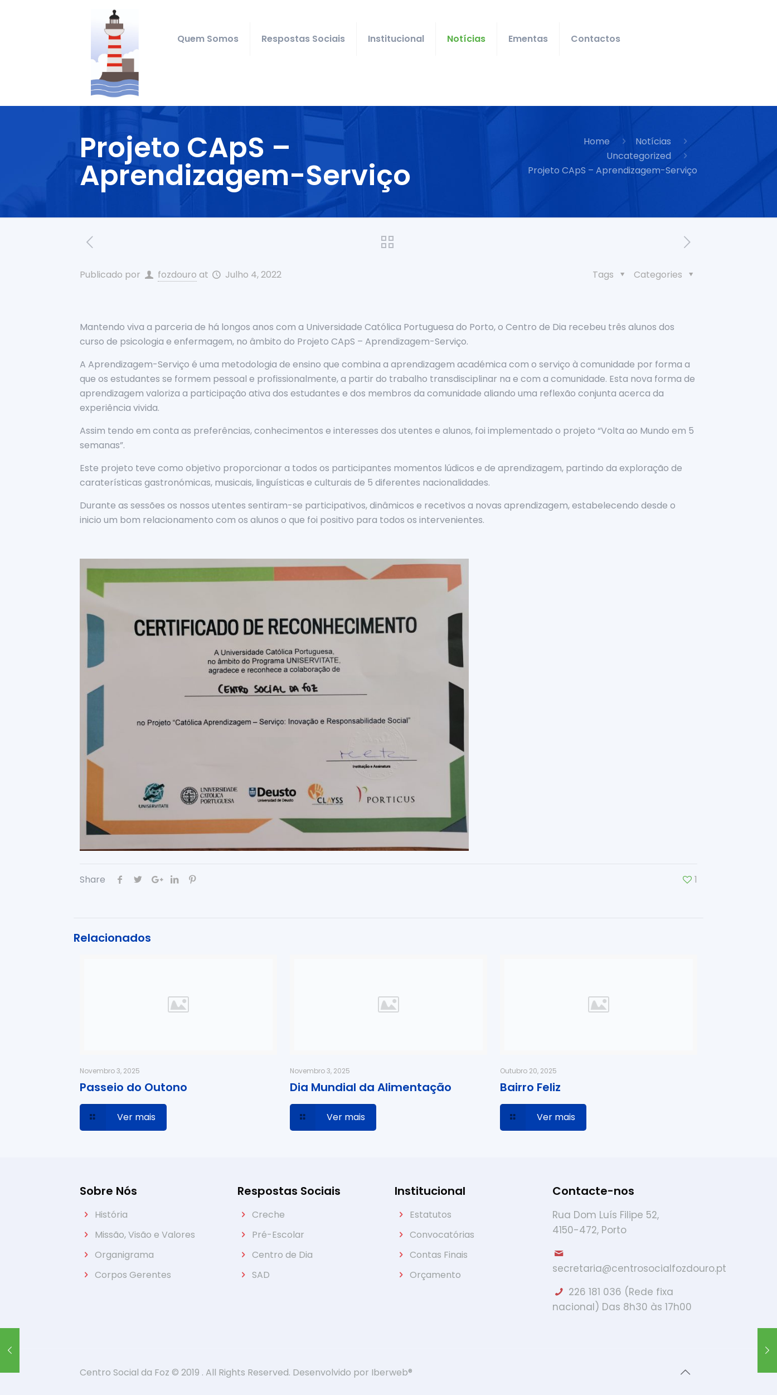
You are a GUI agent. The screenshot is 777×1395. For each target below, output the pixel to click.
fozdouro (177, 274)
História (111, 1214)
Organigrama (124, 1254)
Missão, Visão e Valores (145, 1234)
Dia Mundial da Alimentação (370, 1087)
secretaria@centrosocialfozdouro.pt (639, 1268)
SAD (261, 1274)
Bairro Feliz (530, 1087)
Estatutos (430, 1214)
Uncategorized (638, 155)
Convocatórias (442, 1234)
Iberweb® (391, 1372)
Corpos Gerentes (133, 1274)
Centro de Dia (282, 1254)
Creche (268, 1214)
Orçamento (435, 1274)
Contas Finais (439, 1254)
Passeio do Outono (133, 1087)
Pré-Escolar (278, 1234)
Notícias (653, 141)
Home (597, 141)
